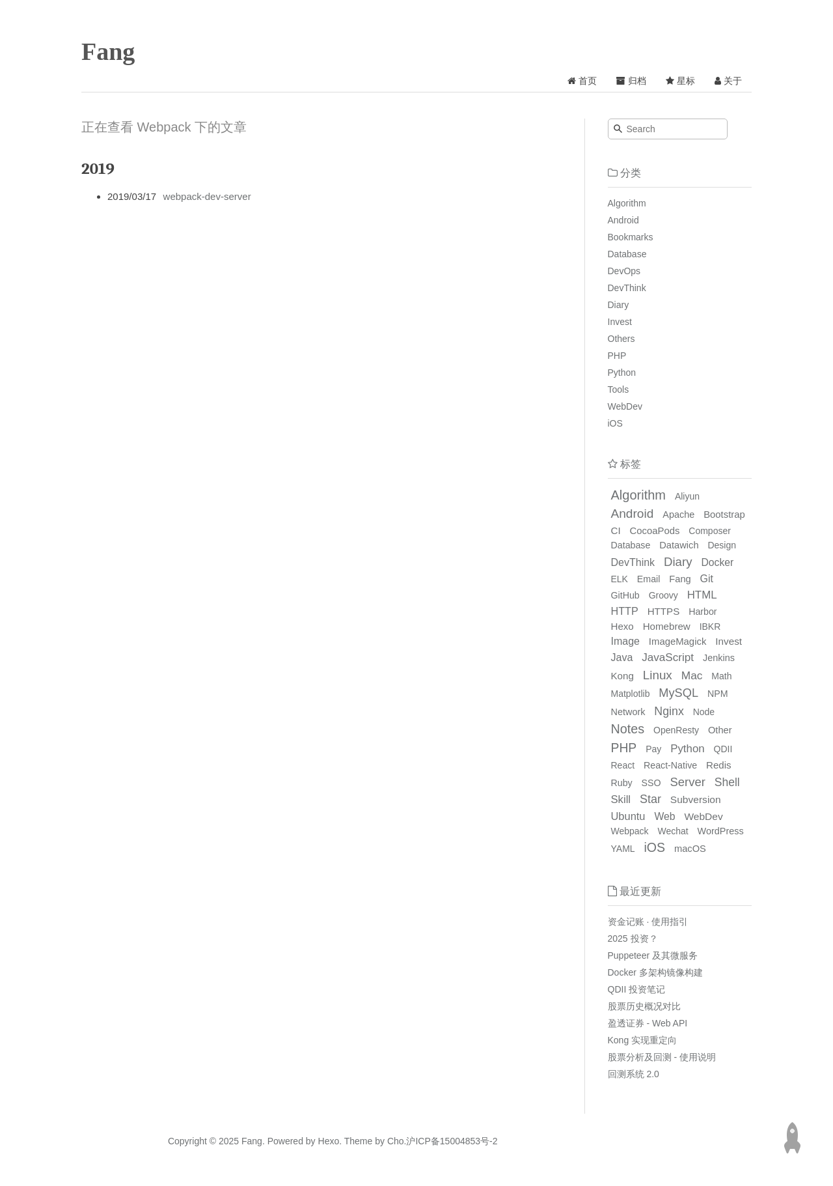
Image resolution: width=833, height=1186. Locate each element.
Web (664, 816)
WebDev (625, 406)
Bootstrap (724, 514)
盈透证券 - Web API (648, 1023)
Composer (710, 531)
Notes (628, 729)
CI (616, 530)
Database (627, 254)
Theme (357, 1141)
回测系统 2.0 (633, 1074)
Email (649, 579)
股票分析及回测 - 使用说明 (662, 1057)
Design (721, 545)
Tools (618, 389)
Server (687, 782)
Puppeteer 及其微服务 (653, 955)
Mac (692, 675)
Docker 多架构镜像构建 (655, 972)
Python (622, 372)
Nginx (668, 711)
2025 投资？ (633, 938)
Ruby (622, 783)
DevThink (627, 288)
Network (628, 712)
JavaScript (668, 657)
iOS (615, 423)
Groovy (663, 595)
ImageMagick (677, 641)
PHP (617, 355)
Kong (622, 675)
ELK (619, 579)
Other (720, 730)
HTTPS (664, 611)
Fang (108, 51)
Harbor (703, 611)
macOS (690, 848)
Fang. (253, 1141)
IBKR (710, 626)
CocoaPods (655, 531)
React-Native (670, 765)
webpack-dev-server (207, 196)
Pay (653, 749)
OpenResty (676, 730)
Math (721, 676)
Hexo (622, 626)
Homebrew (666, 626)
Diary (618, 305)
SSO (651, 783)
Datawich (678, 545)
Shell (727, 782)
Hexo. (329, 1141)
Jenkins (719, 658)
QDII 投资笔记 (637, 989)
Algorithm (627, 203)
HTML (702, 595)
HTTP (624, 611)
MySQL (678, 692)
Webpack (630, 831)
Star (650, 799)
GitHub (625, 595)
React (623, 765)
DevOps (624, 271)
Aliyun (687, 496)
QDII (723, 749)
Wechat (673, 831)
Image (625, 641)
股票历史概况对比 (644, 1006)
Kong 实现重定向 (642, 1040)
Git (706, 578)
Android (623, 220)
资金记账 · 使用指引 (648, 921)
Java (622, 657)
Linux (657, 675)
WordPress (721, 831)
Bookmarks (630, 237)
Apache (678, 514)
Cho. (395, 1141)
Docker (717, 562)
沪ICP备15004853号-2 (451, 1141)
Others (621, 338)
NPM (717, 693)
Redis (718, 764)
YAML (623, 848)
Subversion (695, 799)
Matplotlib (630, 693)
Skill (621, 799)
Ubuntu (628, 816)
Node (704, 712)
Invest (620, 322)
